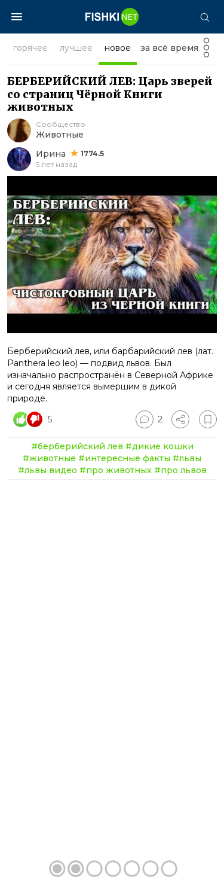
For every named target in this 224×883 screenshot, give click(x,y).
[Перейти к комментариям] (149, 419)
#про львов (180, 470)
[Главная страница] (112, 17)
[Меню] (16, 16)
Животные (60, 134)
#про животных (115, 470)
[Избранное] (208, 419)
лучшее (76, 47)
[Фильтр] (206, 51)
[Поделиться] (180, 419)
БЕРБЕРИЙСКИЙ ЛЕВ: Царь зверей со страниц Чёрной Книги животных (110, 94)
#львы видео (47, 470)
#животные (49, 458)
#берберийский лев (77, 446)
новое (118, 47)
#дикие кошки (159, 446)
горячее (30, 47)
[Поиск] (204, 16)
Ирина (51, 153)
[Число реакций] (34, 419)
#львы (187, 458)
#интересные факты (124, 458)
